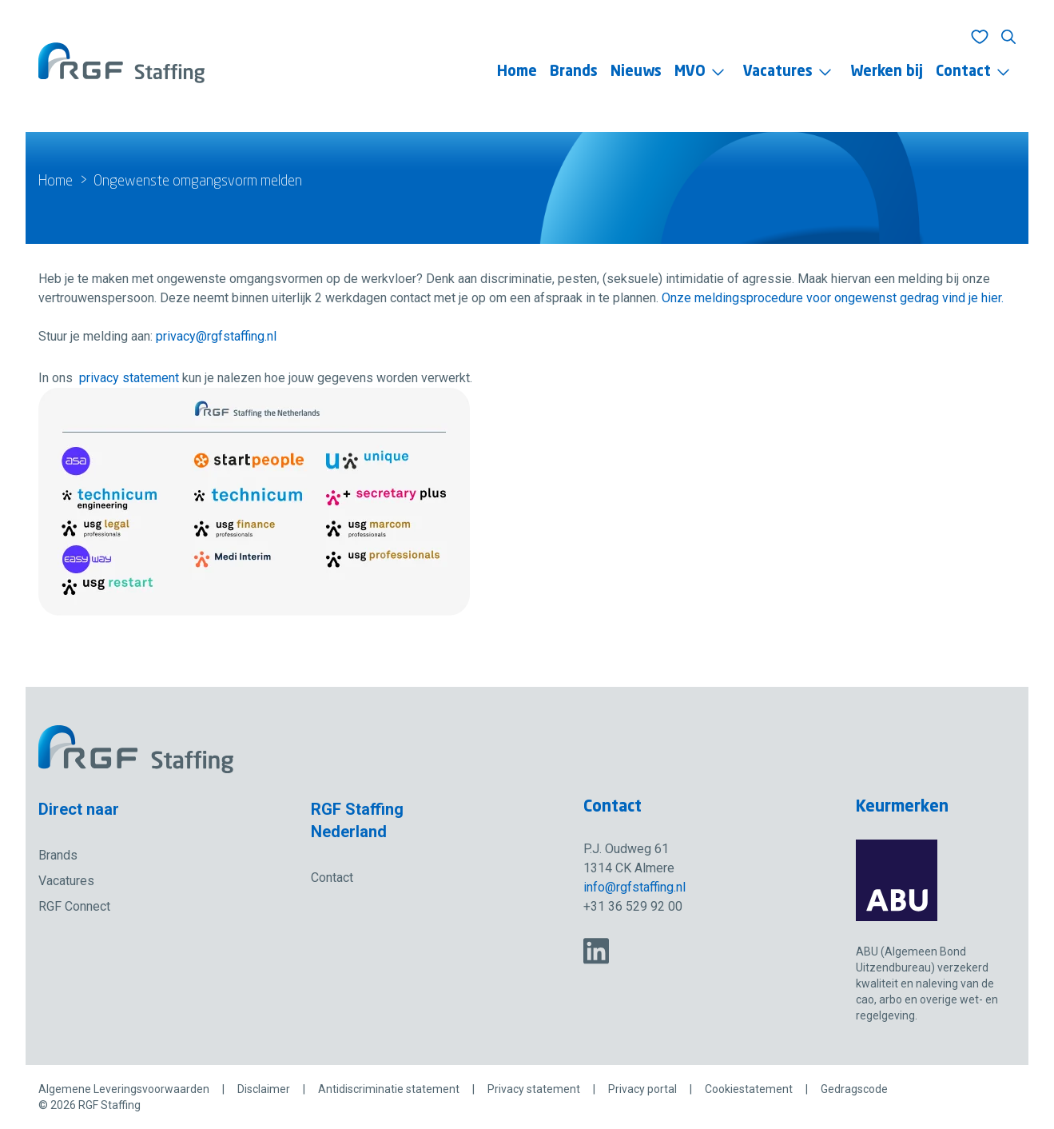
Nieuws (636, 72)
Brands (574, 72)
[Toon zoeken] (1008, 37)
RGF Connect (74, 906)
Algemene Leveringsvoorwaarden (123, 1089)
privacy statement (129, 377)
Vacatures (778, 72)
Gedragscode (854, 1089)
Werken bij (886, 72)
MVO (690, 72)
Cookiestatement (749, 1089)
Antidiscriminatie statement (388, 1089)
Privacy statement (533, 1089)
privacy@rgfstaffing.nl (216, 336)
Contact (963, 72)
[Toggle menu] (718, 72)
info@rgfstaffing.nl (634, 887)
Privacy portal (642, 1089)
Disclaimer (263, 1089)
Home (517, 72)
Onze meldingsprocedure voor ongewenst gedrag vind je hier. (833, 297)
